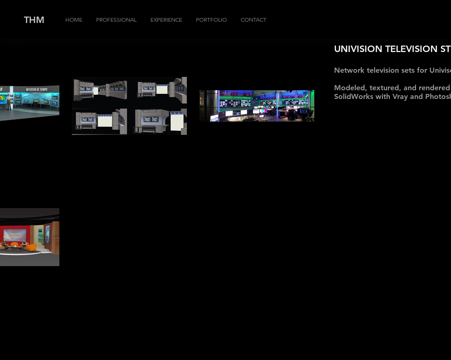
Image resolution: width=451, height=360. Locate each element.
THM (34, 19)
